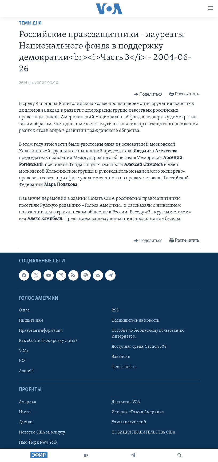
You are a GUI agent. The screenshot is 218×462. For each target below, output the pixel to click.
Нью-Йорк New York (38, 442)
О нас (24, 310)
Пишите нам (31, 320)
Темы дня (30, 23)
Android (26, 371)
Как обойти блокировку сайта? (48, 341)
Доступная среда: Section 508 (139, 347)
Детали (26, 422)
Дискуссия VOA (126, 402)
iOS (22, 361)
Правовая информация (41, 331)
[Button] (148, 94)
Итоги (25, 412)
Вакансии (121, 357)
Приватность (124, 367)
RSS (115, 310)
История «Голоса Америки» (138, 412)
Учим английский (129, 422)
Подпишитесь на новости (136, 320)
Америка (27, 402)
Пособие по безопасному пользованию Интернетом (148, 334)
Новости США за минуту (42, 432)
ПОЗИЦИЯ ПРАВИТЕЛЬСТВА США (143, 432)
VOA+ (24, 351)
